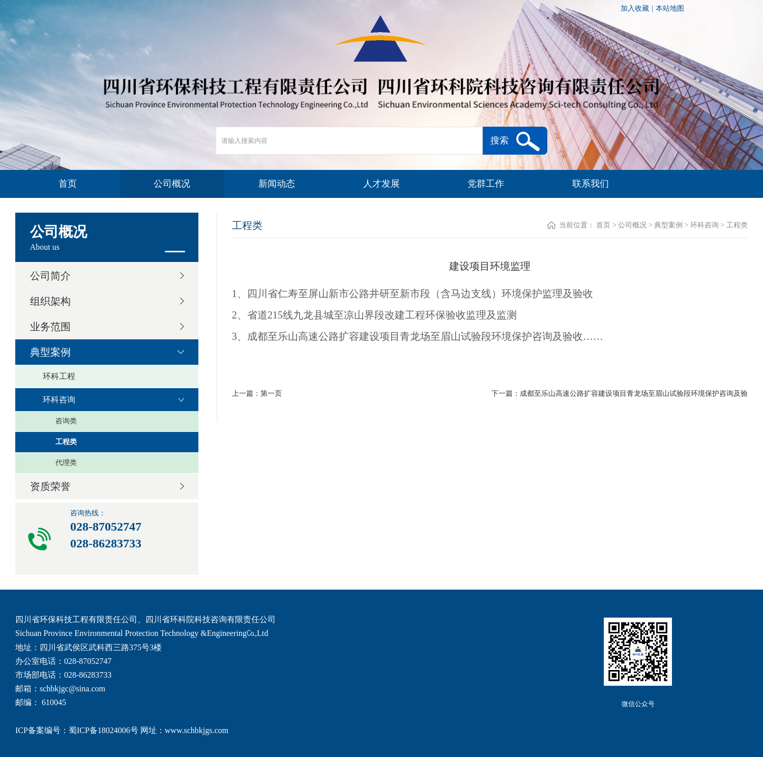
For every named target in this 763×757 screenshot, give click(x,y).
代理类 (66, 463)
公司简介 (50, 275)
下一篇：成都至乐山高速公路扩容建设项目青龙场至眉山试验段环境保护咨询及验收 (619, 395)
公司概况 (172, 184)
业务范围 (50, 326)
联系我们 (590, 184)
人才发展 (381, 184)
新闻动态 (276, 184)
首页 (67, 184)
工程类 (66, 442)
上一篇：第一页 (257, 393)
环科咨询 (59, 399)
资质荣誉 (50, 486)
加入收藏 (635, 8)
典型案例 (50, 352)
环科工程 (59, 376)
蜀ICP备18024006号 (103, 730)
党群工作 (485, 184)
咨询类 (66, 421)
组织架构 (50, 301)
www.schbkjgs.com (196, 730)
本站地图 (670, 8)
